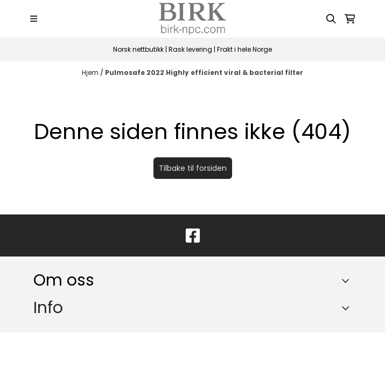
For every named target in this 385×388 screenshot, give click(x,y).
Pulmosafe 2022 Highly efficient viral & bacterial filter (204, 72)
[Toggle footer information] (348, 280)
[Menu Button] (33, 18)
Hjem (91, 72)
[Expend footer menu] (347, 307)
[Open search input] (331, 19)
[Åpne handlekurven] (350, 19)
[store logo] (192, 19)
